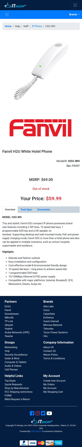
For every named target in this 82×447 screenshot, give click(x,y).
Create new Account (54, 380)
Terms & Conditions (54, 358)
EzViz (8, 306)
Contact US (49, 351)
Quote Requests (13, 384)
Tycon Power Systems (55, 332)
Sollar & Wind (12, 358)
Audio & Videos (13, 365)
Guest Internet (51, 321)
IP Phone (37, 26)
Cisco (46, 310)
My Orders (49, 384)
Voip (7, 351)
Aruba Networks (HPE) (17, 332)
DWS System (36, 431)
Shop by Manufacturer (17, 388)
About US (48, 347)
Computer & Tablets (15, 362)
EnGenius (48, 317)
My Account (50, 388)
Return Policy (50, 354)
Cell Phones (11, 369)
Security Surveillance (16, 354)
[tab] (10, 209)
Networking (11, 347)
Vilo (45, 336)
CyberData (49, 313)
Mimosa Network (52, 325)
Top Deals (10, 380)
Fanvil (8, 310)
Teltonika (48, 328)
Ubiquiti (9, 325)
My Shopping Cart (53, 391)
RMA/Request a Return (17, 399)
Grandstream (12, 313)
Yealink (9, 328)
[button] (41, 70)
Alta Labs (48, 306)
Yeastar (9, 336)
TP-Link (9, 321)
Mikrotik (9, 317)
